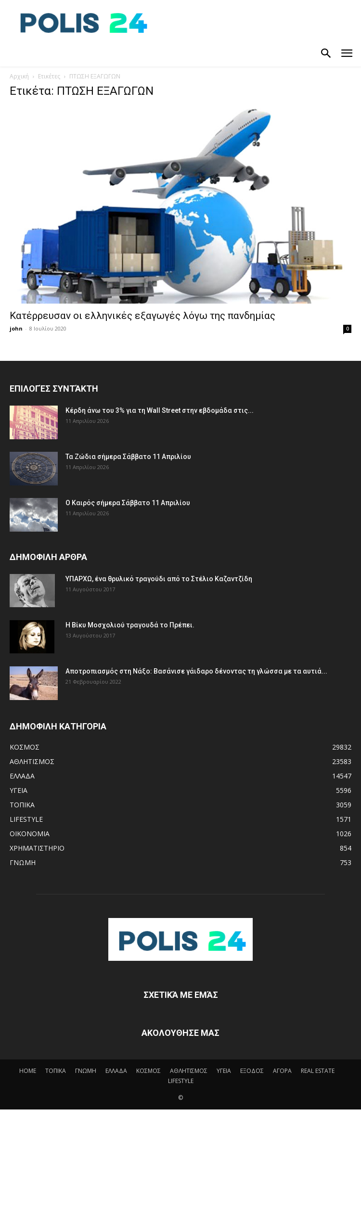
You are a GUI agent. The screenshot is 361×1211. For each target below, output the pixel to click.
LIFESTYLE (180, 1081)
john (16, 328)
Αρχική (19, 76)
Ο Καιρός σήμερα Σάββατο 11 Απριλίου (127, 503)
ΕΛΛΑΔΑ (116, 1071)
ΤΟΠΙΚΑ (55, 1071)
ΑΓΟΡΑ (282, 1071)
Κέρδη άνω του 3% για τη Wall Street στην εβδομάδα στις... (159, 410)
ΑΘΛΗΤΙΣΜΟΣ (188, 1071)
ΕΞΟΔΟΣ (252, 1071)
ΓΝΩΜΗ (85, 1071)
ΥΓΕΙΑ (224, 1071)
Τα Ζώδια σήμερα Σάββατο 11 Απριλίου (128, 456)
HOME (27, 1071)
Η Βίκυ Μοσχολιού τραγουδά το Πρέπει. (129, 625)
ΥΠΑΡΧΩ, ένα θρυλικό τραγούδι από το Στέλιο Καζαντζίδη (158, 579)
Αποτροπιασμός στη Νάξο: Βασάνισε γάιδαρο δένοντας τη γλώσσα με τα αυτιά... (196, 671)
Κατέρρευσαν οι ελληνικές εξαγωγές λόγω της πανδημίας (142, 315)
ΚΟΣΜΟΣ (148, 1071)
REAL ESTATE (318, 1071)
